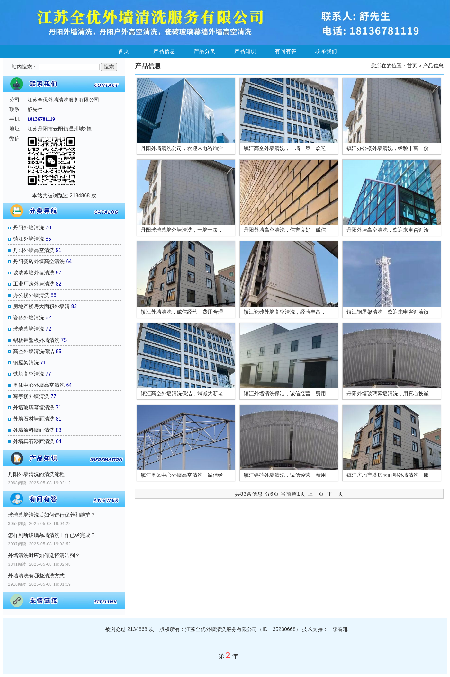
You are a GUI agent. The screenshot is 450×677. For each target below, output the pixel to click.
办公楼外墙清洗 (31, 295)
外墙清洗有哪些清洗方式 (36, 575)
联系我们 (326, 51)
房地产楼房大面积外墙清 (41, 306)
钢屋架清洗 (26, 362)
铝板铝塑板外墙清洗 (36, 340)
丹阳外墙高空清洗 (33, 250)
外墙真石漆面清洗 (33, 441)
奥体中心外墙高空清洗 (39, 385)
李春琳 (340, 629)
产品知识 (245, 51)
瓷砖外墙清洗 (28, 317)
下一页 (335, 494)
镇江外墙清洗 (28, 239)
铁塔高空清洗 (28, 374)
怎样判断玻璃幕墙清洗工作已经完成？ (51, 535)
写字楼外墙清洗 (31, 396)
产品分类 (205, 51)
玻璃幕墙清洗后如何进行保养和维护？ (51, 515)
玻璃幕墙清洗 (28, 329)
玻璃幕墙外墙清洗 (33, 272)
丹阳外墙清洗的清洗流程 (36, 474)
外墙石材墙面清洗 (33, 419)
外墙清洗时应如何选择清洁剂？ (44, 555)
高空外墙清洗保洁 (33, 351)
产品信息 (164, 51)
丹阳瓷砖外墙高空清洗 (39, 261)
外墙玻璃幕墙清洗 (33, 407)
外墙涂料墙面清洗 (33, 430)
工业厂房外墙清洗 (33, 284)
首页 (123, 51)
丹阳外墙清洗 (28, 227)
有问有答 (286, 51)
